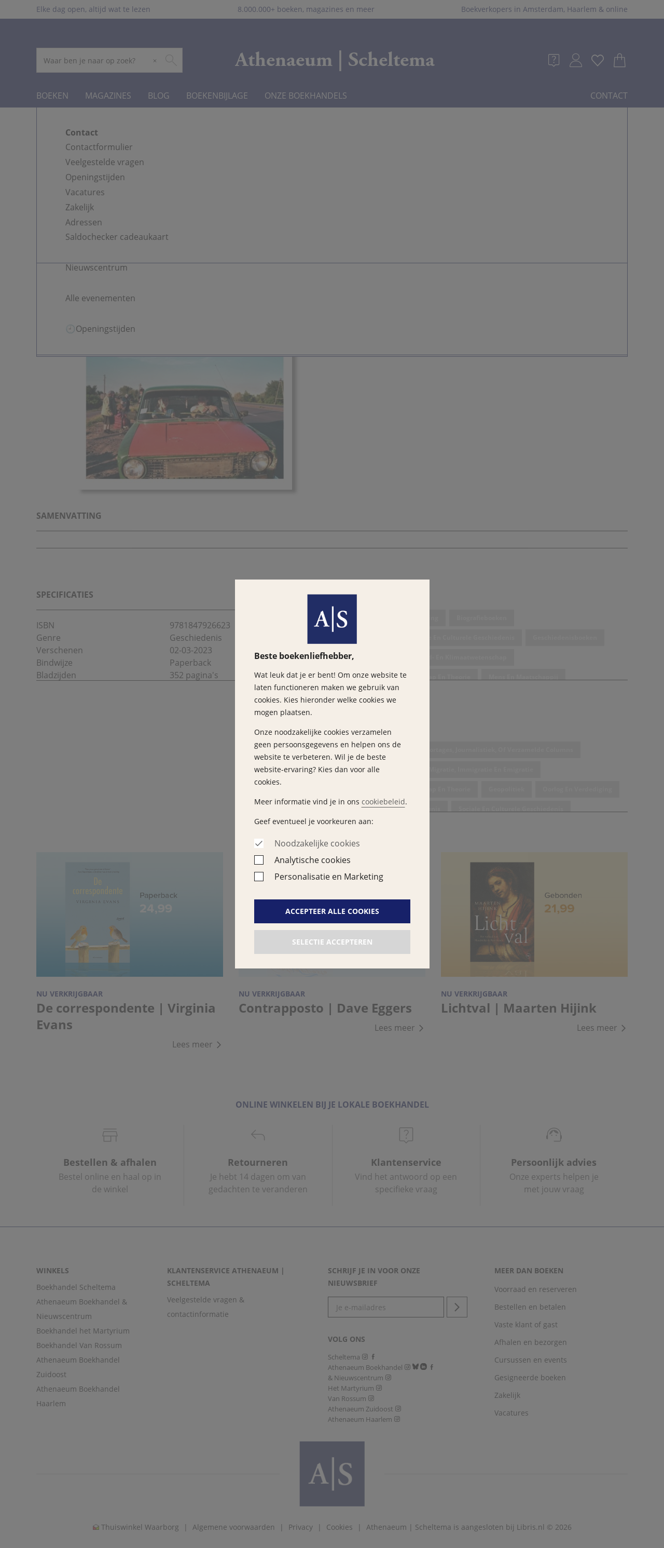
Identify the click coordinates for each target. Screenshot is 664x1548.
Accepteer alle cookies (332, 911)
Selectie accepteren (332, 942)
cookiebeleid (383, 801)
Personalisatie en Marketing (328, 876)
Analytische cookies (312, 860)
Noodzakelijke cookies (317, 843)
